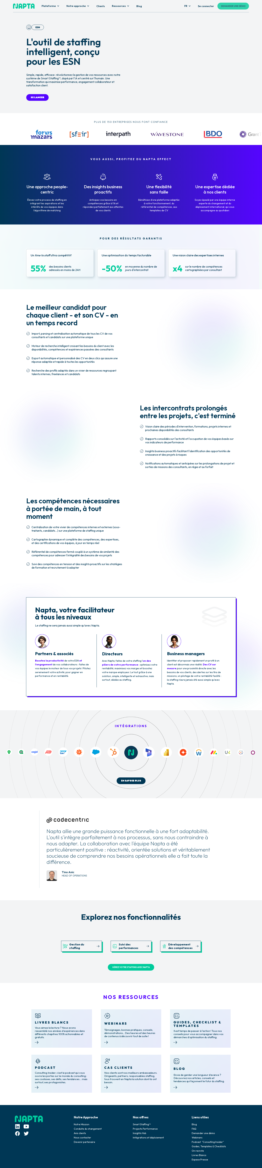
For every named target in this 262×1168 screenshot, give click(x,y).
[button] (50, 6)
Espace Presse (200, 1159)
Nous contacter (82, 1137)
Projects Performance (145, 1128)
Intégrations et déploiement (148, 1137)
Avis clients (80, 1133)
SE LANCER (37, 97)
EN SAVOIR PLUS (131, 780)
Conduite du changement (88, 1128)
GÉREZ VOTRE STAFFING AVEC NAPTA (131, 967)
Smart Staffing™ (142, 1124)
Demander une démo (203, 1133)
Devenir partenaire (84, 1142)
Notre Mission (81, 1124)
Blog (194, 1124)
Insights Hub (139, 1133)
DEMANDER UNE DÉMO (233, 6)
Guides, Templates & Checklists (209, 1146)
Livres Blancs (199, 1155)
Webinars (197, 1137)
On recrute (198, 1150)
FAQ (194, 1128)
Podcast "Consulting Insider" (208, 1142)
